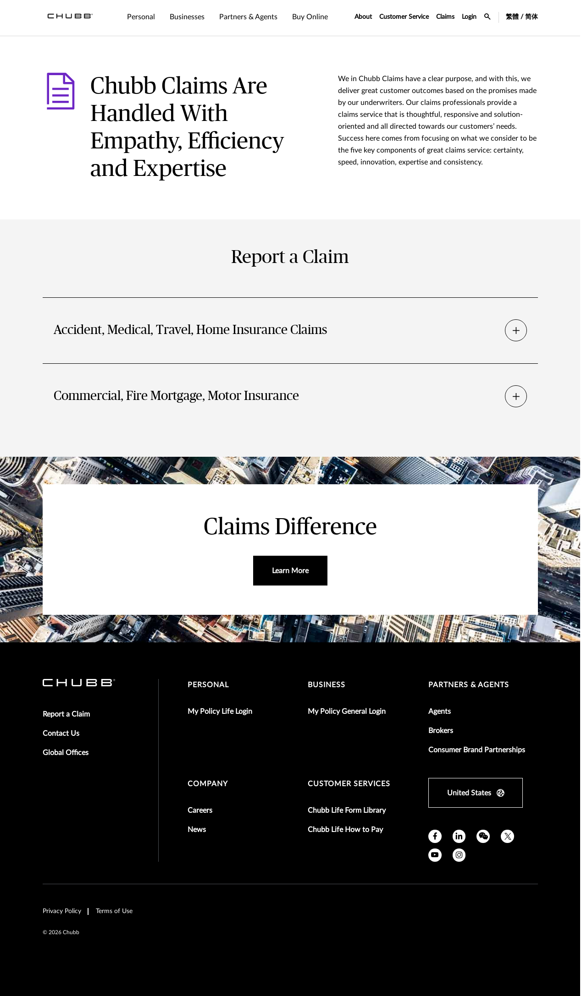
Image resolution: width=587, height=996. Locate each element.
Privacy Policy (62, 911)
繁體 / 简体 (522, 17)
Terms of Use (114, 911)
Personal (208, 685)
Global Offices (66, 752)
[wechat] (483, 836)
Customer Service (404, 17)
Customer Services (349, 784)
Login (469, 17)
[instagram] (459, 855)
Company (208, 784)
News (197, 829)
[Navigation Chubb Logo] (70, 17)
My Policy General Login (347, 711)
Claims (445, 17)
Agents (439, 711)
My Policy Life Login (220, 711)
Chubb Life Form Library (347, 810)
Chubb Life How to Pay (345, 829)
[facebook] (435, 836)
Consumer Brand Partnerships (476, 750)
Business (326, 685)
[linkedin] (459, 836)
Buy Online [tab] (310, 17)
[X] (507, 836)
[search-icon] (487, 18)
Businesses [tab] (187, 17)
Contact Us (61, 733)
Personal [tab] (141, 17)
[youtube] (435, 855)
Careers (200, 810)
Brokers (440, 730)
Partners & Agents (468, 685)
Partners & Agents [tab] (248, 17)
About (363, 17)
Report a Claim (66, 714)
